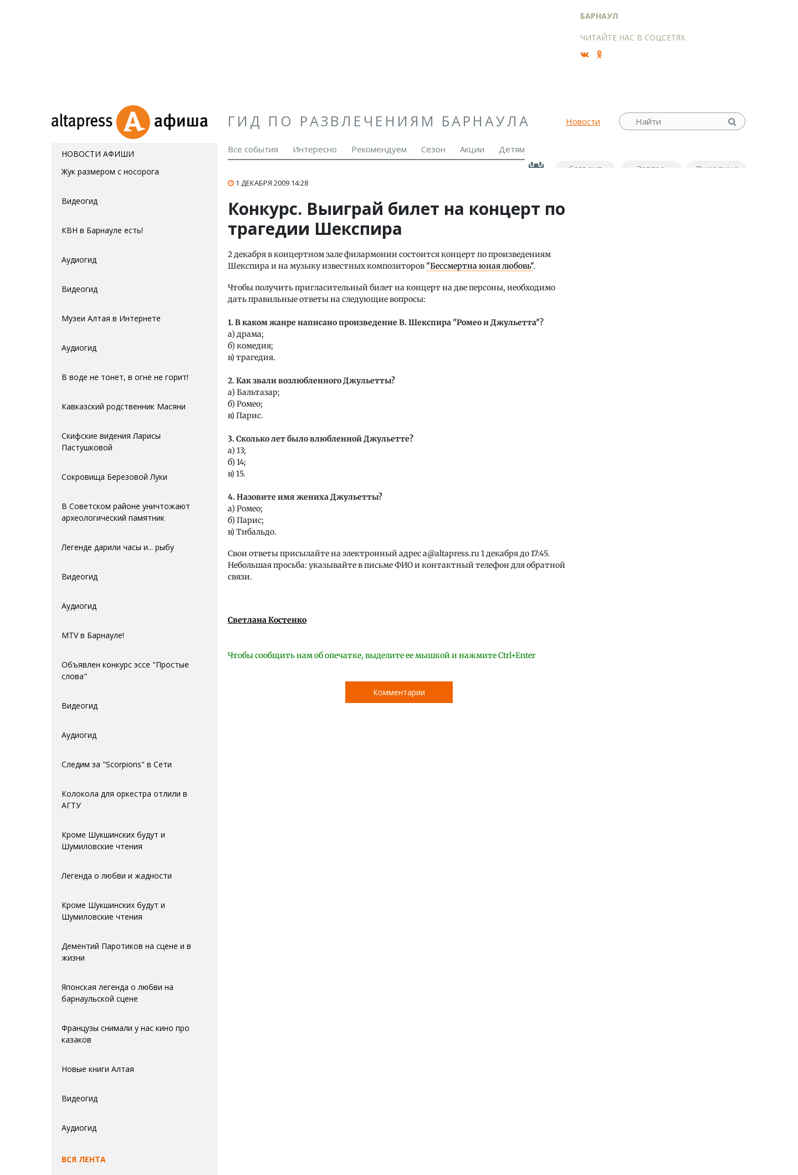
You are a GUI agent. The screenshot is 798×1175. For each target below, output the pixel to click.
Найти (733, 121)
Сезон (433, 149)
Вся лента (84, 1159)
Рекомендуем (379, 149)
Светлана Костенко (267, 620)
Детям (512, 149)
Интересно (315, 149)
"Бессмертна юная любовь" (479, 266)
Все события (253, 149)
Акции (472, 149)
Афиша (166, 121)
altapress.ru (83, 121)
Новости (583, 121)
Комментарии (399, 692)
